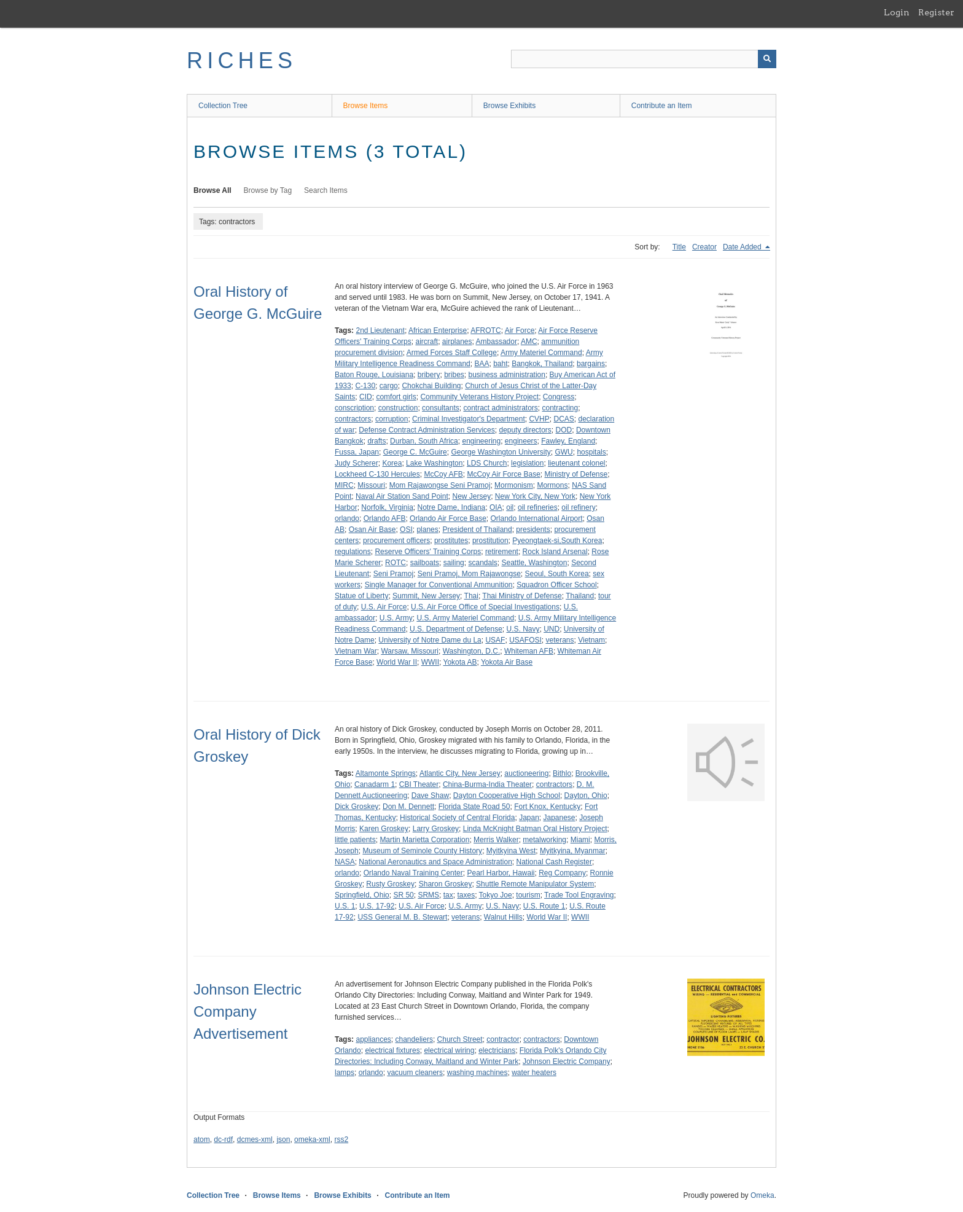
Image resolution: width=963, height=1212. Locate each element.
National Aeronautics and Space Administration (435, 862)
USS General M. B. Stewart (402, 917)
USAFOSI (525, 640)
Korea (392, 463)
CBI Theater (419, 784)
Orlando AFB (385, 518)
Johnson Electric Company (566, 1061)
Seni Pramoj (393, 573)
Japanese (559, 817)
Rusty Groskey (390, 884)
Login (897, 12)
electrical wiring (449, 1050)
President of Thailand (477, 529)
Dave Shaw (430, 795)
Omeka (762, 1195)
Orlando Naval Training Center (413, 873)
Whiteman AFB (528, 651)
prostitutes (451, 540)
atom (201, 1139)
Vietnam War (356, 651)
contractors (353, 419)
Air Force (520, 330)
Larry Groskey (436, 828)
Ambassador (496, 341)
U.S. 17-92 (376, 906)
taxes (466, 895)
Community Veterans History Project (479, 397)
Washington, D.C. (472, 651)
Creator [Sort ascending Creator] (704, 247)
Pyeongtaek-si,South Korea (557, 540)
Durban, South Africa (424, 441)
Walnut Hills (503, 917)
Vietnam (591, 640)
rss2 (341, 1139)
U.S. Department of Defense (456, 629)
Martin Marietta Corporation (424, 839)
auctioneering (526, 773)
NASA (345, 862)
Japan (529, 817)
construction (398, 408)
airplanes (457, 341)
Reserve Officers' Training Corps (428, 551)
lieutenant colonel (576, 463)
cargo (389, 385)
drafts (376, 441)
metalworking (544, 839)
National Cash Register (554, 862)
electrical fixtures (392, 1050)
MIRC (344, 485)
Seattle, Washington (534, 562)
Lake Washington (434, 463)
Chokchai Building (431, 385)
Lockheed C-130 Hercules (377, 474)
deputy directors (525, 430)
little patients (355, 839)
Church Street (460, 1039)
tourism (528, 895)
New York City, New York (535, 496)
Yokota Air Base (506, 662)
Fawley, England (568, 441)
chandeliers (414, 1039)
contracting (560, 408)
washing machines (477, 1072)
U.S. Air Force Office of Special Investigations (485, 607)
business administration (507, 374)
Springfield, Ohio (362, 895)
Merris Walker (496, 839)
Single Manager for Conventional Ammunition (439, 585)
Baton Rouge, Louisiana (374, 374)
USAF (495, 640)
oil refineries (538, 507)
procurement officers (396, 540)
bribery (429, 374)
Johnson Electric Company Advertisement (247, 1011)
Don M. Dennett (408, 806)
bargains (591, 363)
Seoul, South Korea (557, 573)
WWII (430, 662)
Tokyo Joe (495, 895)
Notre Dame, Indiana (452, 507)
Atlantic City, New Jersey (460, 773)
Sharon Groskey (445, 884)
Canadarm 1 (374, 784)
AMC (529, 341)
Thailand (580, 596)
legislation (527, 463)
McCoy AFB (443, 474)
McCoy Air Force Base (503, 474)
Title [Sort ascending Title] (679, 247)
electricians (496, 1050)
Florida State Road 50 (474, 806)
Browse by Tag (268, 190)
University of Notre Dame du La (429, 640)
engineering (481, 441)
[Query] (643, 59)
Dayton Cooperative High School (506, 795)
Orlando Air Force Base (448, 518)
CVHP (539, 419)
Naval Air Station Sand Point (402, 496)
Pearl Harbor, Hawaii (500, 873)
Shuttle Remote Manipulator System (535, 884)
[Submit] (767, 59)
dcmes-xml (255, 1139)
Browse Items (365, 105)
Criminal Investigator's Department (468, 419)
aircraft (426, 341)
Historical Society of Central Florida (457, 817)
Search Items (326, 190)
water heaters (534, 1072)
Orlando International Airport (536, 518)
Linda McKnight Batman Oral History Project (535, 828)
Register (936, 12)
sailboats (424, 562)
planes (427, 529)
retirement (501, 551)
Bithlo (562, 773)
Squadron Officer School (557, 585)
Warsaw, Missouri (410, 651)
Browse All (212, 190)
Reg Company (562, 873)
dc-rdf (223, 1139)
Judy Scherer (356, 463)
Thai (471, 596)
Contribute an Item (661, 105)
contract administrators (500, 408)
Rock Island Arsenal (555, 551)
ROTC (395, 562)
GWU (563, 452)
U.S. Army (396, 618)
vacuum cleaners (415, 1072)
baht (500, 363)
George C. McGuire (415, 452)
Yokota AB (460, 662)
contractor (502, 1039)
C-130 (365, 385)
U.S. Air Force (384, 607)
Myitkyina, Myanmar (573, 850)
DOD (564, 430)
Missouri (371, 485)
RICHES (242, 60)
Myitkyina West (511, 850)
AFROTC (485, 330)
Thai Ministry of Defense (521, 596)
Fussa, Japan (357, 452)
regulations (353, 551)
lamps (344, 1072)
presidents (533, 529)
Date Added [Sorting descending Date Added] (743, 247)
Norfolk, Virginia (387, 507)
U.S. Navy (522, 629)
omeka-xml (312, 1139)
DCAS (563, 419)
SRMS (428, 895)
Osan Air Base (372, 529)
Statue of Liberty (361, 596)
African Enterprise (437, 330)
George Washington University (500, 452)
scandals (482, 562)
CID (365, 397)
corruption (391, 419)
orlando (347, 518)
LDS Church (487, 463)
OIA (495, 507)
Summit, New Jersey (426, 596)
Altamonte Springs (386, 773)
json (283, 1139)
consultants (440, 408)
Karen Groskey (383, 828)
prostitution (490, 540)
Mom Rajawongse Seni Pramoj (440, 485)
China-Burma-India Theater (487, 784)
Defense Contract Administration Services (426, 430)
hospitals (591, 452)
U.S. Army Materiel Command (465, 618)
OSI (406, 529)
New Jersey (471, 496)
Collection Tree (223, 105)
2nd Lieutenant (380, 330)
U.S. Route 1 (544, 906)
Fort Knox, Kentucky (547, 806)
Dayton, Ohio (585, 795)
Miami (580, 839)
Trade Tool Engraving (579, 895)
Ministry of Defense (576, 474)
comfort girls (396, 397)
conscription (354, 408)
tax (448, 895)
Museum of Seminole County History (422, 850)
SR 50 (403, 895)
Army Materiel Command (541, 352)
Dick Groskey (356, 806)
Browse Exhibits (509, 105)
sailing (453, 562)
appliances (373, 1039)
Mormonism (513, 485)
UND (551, 629)
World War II (396, 662)
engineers (521, 441)
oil (509, 507)
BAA (481, 363)
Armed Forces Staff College (452, 352)
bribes (454, 374)
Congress (558, 397)
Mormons (552, 485)
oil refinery (578, 507)
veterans (559, 640)
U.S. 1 (345, 906)
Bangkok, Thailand (542, 363)
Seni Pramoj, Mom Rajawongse (469, 573)
